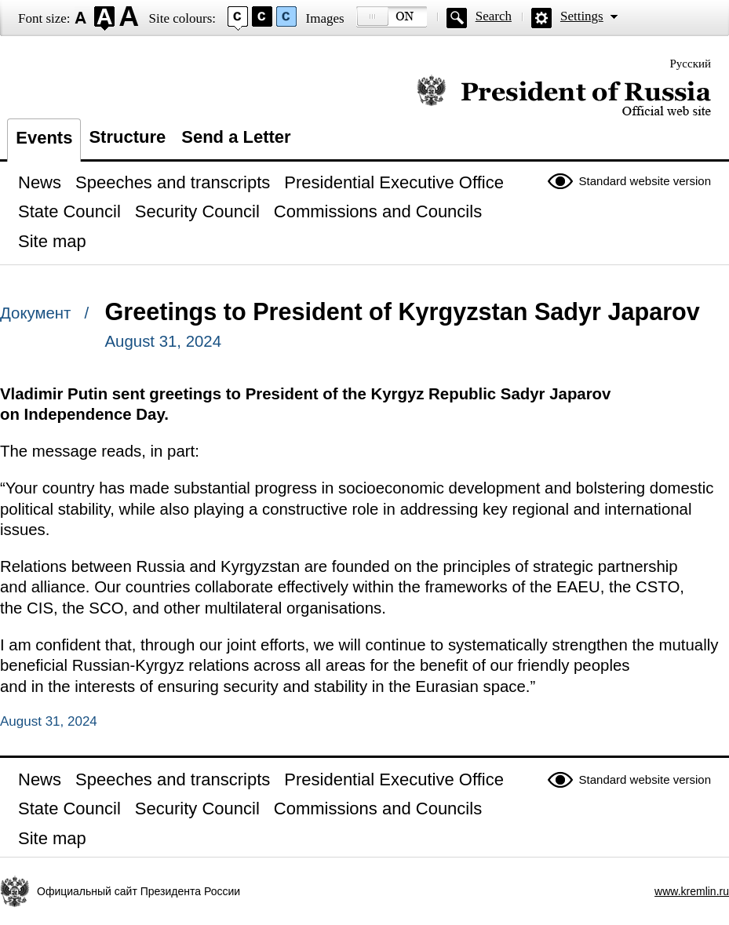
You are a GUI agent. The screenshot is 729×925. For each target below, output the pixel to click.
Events (44, 137)
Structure (127, 137)
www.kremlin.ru (691, 891)
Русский (691, 63)
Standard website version (645, 181)
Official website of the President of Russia (564, 96)
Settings (581, 16)
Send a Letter (235, 137)
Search (494, 16)
